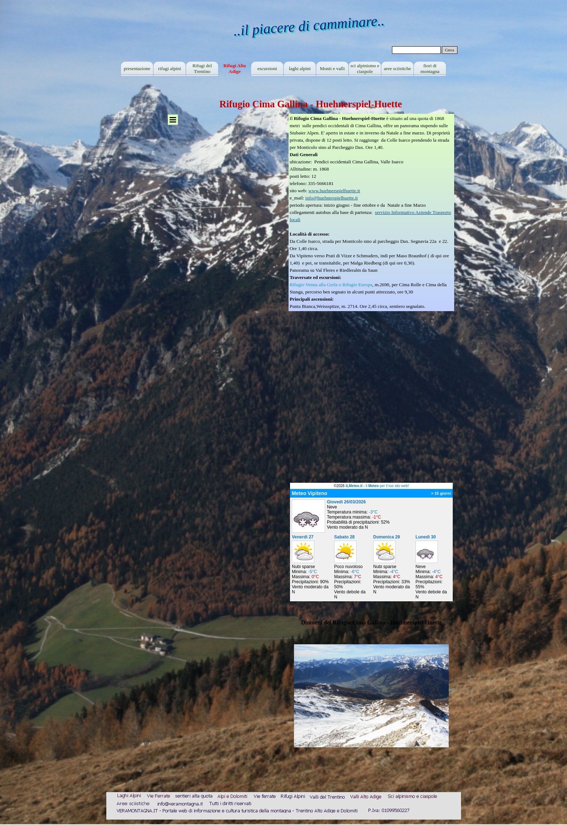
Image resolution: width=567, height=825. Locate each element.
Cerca (449, 50)
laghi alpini (300, 68)
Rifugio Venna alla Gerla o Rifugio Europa (331, 284)
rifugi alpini (169, 68)
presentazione (137, 68)
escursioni (267, 68)
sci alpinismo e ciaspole (364, 68)
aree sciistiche (397, 68)
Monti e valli (332, 68)
